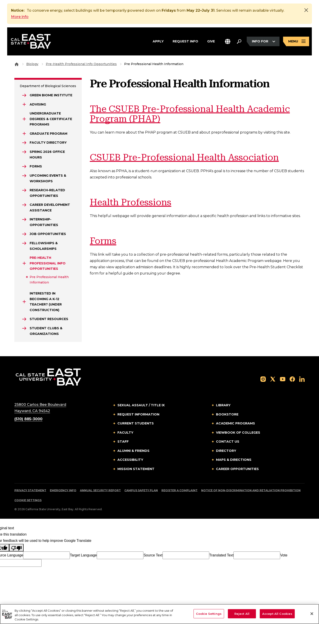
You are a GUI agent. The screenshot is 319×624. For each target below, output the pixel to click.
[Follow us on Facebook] (292, 379)
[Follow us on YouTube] (282, 379)
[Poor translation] (16, 547)
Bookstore (227, 414)
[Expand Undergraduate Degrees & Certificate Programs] (24, 118)
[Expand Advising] (24, 104)
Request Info (185, 41)
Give (211, 41)
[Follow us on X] (272, 379)
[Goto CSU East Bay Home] (16, 64)
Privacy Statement (30, 490)
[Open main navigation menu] (296, 41)
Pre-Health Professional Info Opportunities (81, 64)
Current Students (135, 423)
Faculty (125, 433)
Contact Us (227, 441)
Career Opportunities (237, 469)
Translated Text (221, 555)
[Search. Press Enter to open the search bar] (239, 41)
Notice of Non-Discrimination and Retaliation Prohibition (251, 490)
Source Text (152, 555)
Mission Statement (135, 469)
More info (20, 17)
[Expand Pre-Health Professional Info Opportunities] (24, 263)
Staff (123, 441)
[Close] (306, 10)
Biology (32, 64)
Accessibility (130, 460)
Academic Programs (235, 423)
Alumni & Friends (133, 451)
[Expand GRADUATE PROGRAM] (24, 133)
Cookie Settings (28, 500)
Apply (158, 41)
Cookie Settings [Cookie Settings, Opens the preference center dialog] (209, 613)
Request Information (138, 414)
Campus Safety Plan (141, 490)
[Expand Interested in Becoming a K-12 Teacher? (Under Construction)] (24, 301)
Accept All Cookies (277, 613)
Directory (226, 451)
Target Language (83, 555)
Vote (283, 555)
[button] (227, 41)
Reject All (241, 613)
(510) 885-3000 (28, 419)
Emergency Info (63, 490)
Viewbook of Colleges (238, 433)
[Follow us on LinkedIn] (302, 379)
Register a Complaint (179, 490)
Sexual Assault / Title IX (141, 405)
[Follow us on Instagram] (263, 379)
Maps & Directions (233, 460)
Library (223, 405)
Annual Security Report (100, 490)
